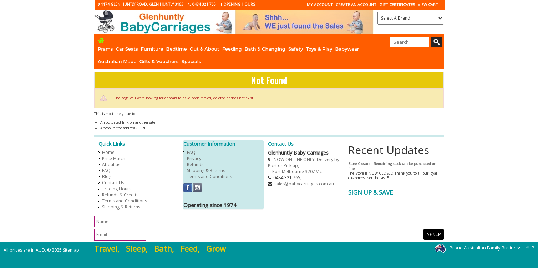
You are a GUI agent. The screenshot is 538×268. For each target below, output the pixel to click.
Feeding (232, 49)
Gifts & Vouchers (159, 61)
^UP (530, 248)
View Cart (428, 4)
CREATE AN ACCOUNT (356, 4)
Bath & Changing (265, 49)
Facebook (187, 187)
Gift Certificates (397, 4)
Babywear (347, 49)
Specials (191, 61)
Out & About (204, 49)
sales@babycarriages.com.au (304, 184)
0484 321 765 (202, 4)
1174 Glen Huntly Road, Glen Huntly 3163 (140, 4)
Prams (105, 49)
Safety (295, 49)
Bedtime (176, 49)
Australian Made (117, 61)
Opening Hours (238, 4)
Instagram (197, 187)
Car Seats (127, 49)
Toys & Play (319, 49)
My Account (320, 4)
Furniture (152, 49)
